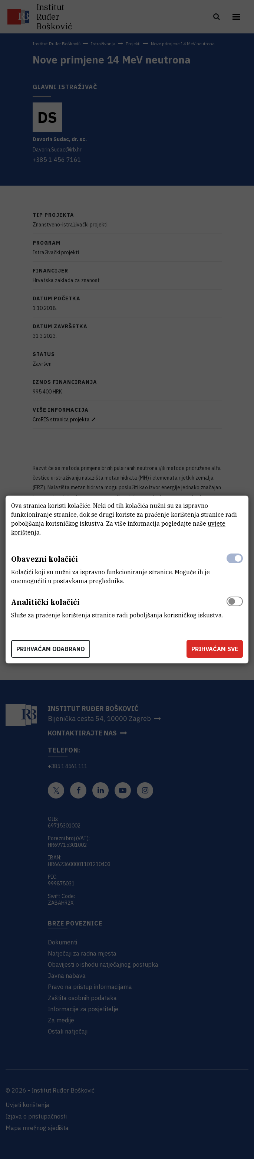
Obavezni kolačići (44, 559)
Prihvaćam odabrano (50, 649)
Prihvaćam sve (214, 649)
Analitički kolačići (45, 602)
